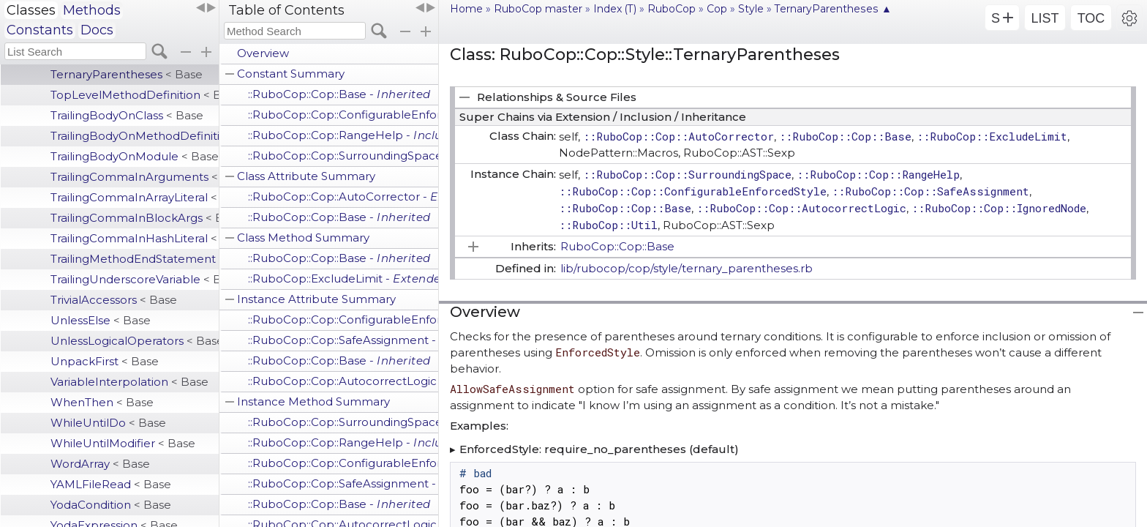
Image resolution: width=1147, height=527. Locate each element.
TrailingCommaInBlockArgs (134, 218)
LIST (1044, 18)
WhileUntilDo (108, 423)
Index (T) (614, 8)
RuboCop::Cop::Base (617, 246)
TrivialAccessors (113, 300)
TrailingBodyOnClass (126, 115)
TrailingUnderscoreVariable (134, 279)
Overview (263, 53)
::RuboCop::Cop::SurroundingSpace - (343, 155)
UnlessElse (100, 320)
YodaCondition (110, 505)
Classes (31, 10)
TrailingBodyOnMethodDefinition (134, 136)
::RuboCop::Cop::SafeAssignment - (343, 340)
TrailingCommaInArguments (134, 177)
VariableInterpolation (129, 382)
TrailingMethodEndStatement (134, 259)
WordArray (100, 464)
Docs (96, 30)
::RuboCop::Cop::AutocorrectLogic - (343, 381)
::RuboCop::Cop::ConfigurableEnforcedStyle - (343, 115)
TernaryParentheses (126, 74)
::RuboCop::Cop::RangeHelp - (343, 135)
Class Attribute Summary (306, 176)
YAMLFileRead (110, 484)
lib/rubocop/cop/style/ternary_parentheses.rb (686, 268)
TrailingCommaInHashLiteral (134, 238)
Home (466, 8)
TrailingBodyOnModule (134, 156)
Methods (92, 10)
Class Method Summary (303, 237)
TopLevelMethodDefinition (134, 95)
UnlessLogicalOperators (134, 341)
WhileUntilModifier (122, 443)
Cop (717, 8)
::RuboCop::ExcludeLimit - (343, 278)
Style (751, 8)
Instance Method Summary (313, 401)
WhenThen (102, 402)
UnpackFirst (104, 361)
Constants (40, 30)
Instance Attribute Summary (316, 299)
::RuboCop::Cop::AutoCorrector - (343, 196)
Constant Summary (291, 74)
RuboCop (671, 8)
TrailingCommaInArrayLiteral (134, 197)
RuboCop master (538, 8)
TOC (1091, 18)
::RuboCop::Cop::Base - (339, 94)
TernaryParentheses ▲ (833, 8)
